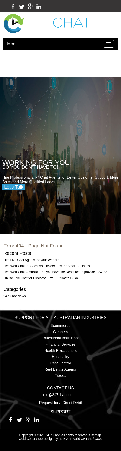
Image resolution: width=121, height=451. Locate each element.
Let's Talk (13, 186)
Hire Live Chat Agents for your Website (31, 260)
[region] (60, 155)
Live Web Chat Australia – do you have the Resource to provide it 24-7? (55, 272)
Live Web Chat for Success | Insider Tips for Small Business (46, 266)
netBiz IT (65, 439)
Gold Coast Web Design (36, 439)
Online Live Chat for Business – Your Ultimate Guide (41, 278)
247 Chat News (14, 296)
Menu (12, 43)
